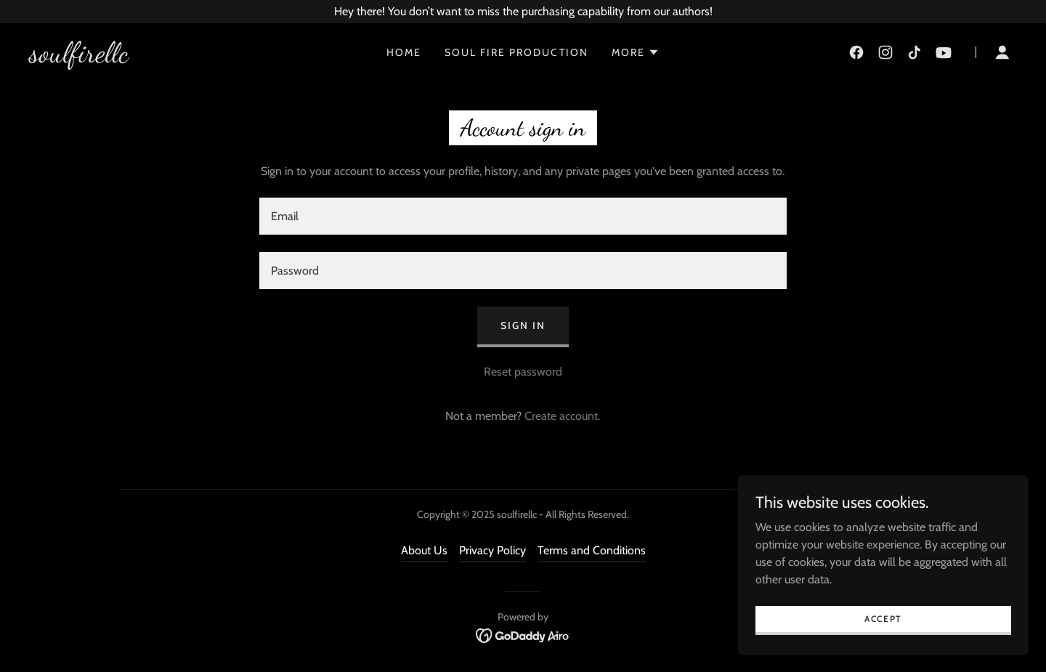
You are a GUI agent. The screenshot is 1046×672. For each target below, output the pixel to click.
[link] (79, 58)
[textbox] (522, 216)
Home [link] (403, 52)
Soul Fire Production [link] (516, 52)
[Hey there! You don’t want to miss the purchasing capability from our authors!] (523, 11)
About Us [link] (424, 550)
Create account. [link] (562, 416)
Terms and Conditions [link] (592, 550)
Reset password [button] (523, 371)
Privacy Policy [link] (492, 550)
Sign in (523, 325)
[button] (636, 52)
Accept (883, 618)
